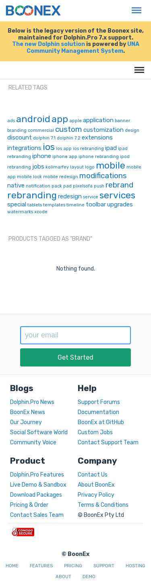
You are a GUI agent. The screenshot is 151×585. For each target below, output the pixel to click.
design (132, 130)
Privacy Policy (96, 494)
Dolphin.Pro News (32, 402)
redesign (70, 196)
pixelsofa (83, 186)
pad (67, 186)
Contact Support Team (108, 442)
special (16, 204)
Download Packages (36, 494)
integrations (24, 148)
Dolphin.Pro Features (37, 474)
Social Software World (39, 432)
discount (19, 137)
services (117, 195)
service (90, 197)
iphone (41, 156)
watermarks (20, 211)
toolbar (96, 204)
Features (41, 565)
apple (75, 120)
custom (68, 129)
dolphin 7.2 (69, 138)
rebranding (32, 195)
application (98, 120)
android (33, 119)
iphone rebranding (99, 156)
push (99, 186)
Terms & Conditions (103, 505)
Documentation (98, 412)
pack (57, 186)
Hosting (135, 565)
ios (49, 146)
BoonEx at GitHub (101, 422)
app (60, 119)
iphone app (64, 156)
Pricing (73, 565)
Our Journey (26, 422)
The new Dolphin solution (48, 44)
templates (54, 205)
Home (12, 565)
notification (38, 186)
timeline (75, 205)
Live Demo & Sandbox (38, 484)
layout (77, 167)
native (16, 185)
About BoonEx (96, 484)
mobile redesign (60, 176)
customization (103, 129)
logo (90, 167)
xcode (41, 211)
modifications (103, 175)
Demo (89, 576)
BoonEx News (27, 412)
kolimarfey (57, 167)
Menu (134, 6)
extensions (97, 137)
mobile (110, 165)
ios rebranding (88, 148)
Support (103, 565)
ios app (64, 148)
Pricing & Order (29, 505)
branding (17, 130)
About (63, 576)
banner (122, 120)
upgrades (120, 204)
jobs (38, 166)
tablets (34, 205)
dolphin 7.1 (44, 138)
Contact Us (93, 474)
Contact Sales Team (37, 515)
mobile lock (29, 176)
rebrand (119, 184)
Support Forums (99, 402)
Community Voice (33, 442)
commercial (41, 130)
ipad (111, 148)
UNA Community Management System (83, 47)
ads (11, 120)
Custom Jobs (95, 432)
